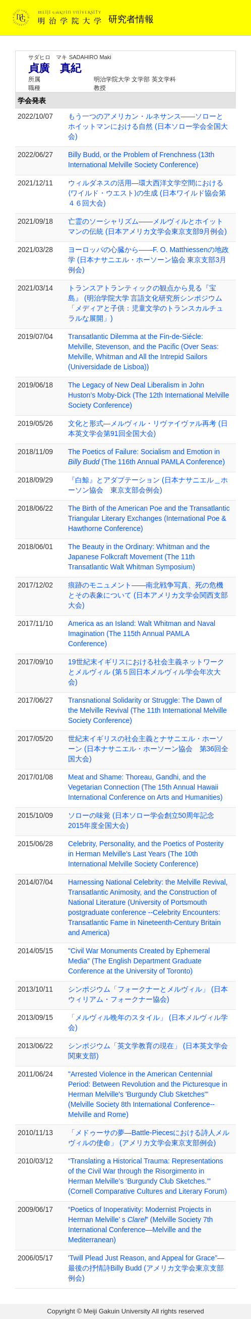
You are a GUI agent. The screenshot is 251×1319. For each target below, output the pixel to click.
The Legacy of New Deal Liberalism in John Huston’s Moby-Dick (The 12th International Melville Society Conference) (148, 395)
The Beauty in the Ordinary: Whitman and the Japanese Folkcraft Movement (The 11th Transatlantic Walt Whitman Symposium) (139, 557)
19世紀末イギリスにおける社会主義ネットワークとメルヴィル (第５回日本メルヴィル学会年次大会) (146, 672)
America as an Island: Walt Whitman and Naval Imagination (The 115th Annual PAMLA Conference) (141, 633)
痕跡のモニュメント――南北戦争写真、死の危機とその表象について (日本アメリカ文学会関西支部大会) (148, 595)
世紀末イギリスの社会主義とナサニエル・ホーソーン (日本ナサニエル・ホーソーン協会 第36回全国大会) (148, 749)
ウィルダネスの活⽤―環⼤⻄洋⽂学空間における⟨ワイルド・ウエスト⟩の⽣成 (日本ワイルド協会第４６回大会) (147, 193)
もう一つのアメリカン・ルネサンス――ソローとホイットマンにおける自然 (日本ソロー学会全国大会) (148, 126)
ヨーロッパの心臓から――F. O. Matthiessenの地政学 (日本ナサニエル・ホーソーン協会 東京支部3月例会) (148, 260)
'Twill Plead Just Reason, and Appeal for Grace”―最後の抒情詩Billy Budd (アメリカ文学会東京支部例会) (146, 1268)
